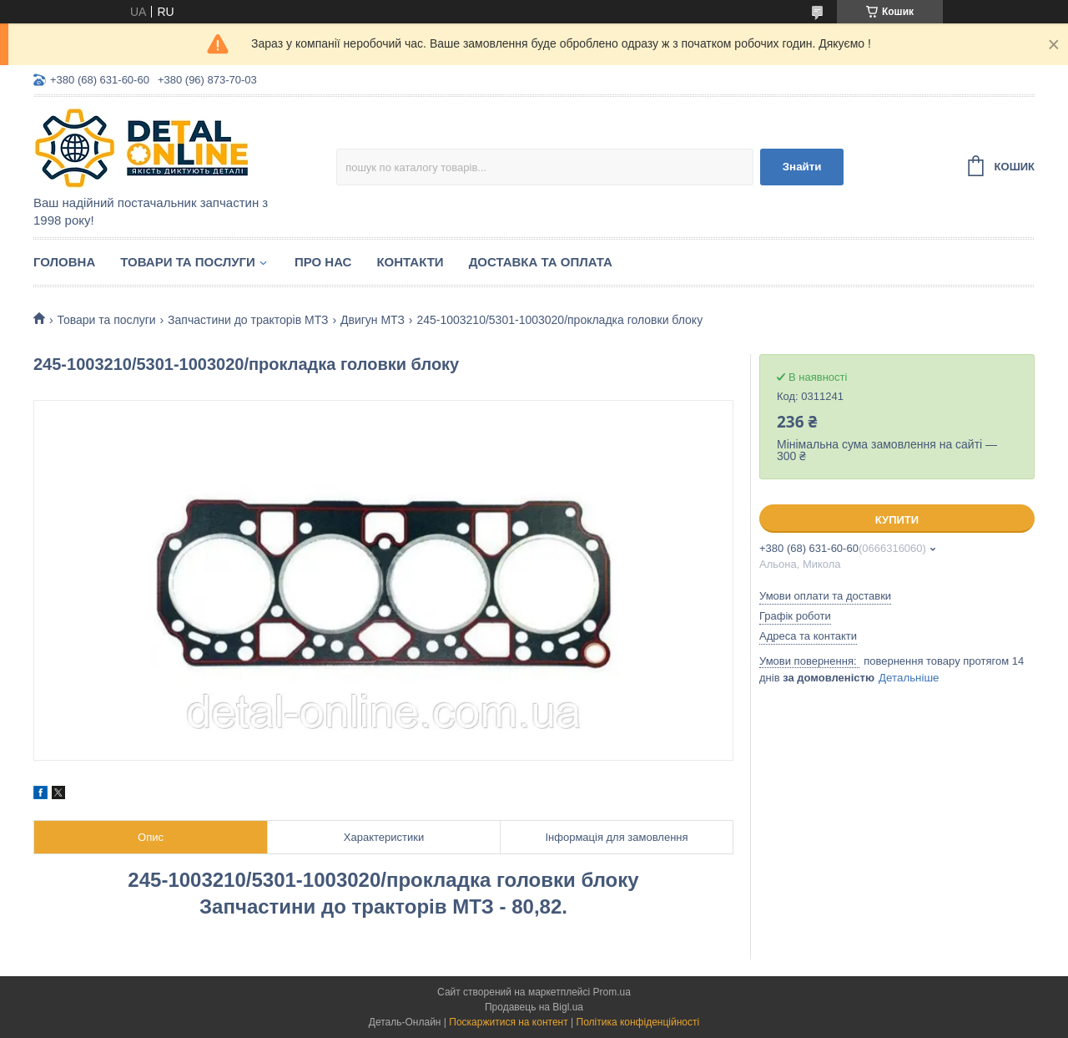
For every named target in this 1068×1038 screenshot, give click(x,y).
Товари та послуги (187, 262)
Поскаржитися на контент (508, 1022)
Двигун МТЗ (372, 320)
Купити (897, 520)
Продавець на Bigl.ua (534, 1007)
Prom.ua (612, 992)
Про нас (323, 262)
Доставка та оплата (540, 262)
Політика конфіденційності (638, 1022)
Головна (64, 262)
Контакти (409, 262)
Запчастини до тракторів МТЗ (248, 320)
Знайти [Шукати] (802, 166)
